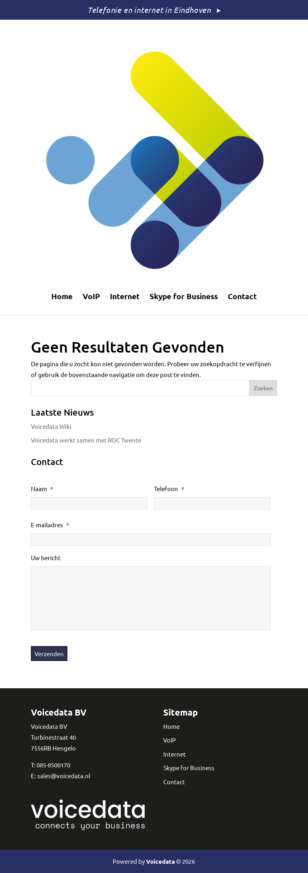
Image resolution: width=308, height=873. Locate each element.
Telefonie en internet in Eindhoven (149, 9)
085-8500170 (53, 765)
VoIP (91, 296)
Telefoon (169, 488)
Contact (242, 296)
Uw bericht (46, 557)
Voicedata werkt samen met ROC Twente (86, 440)
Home (62, 296)
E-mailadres (50, 524)
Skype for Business (184, 296)
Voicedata (160, 861)
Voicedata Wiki (51, 426)
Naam (42, 488)
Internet (125, 296)
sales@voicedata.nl (63, 775)
